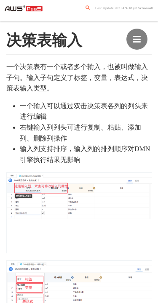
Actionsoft (145, 8)
